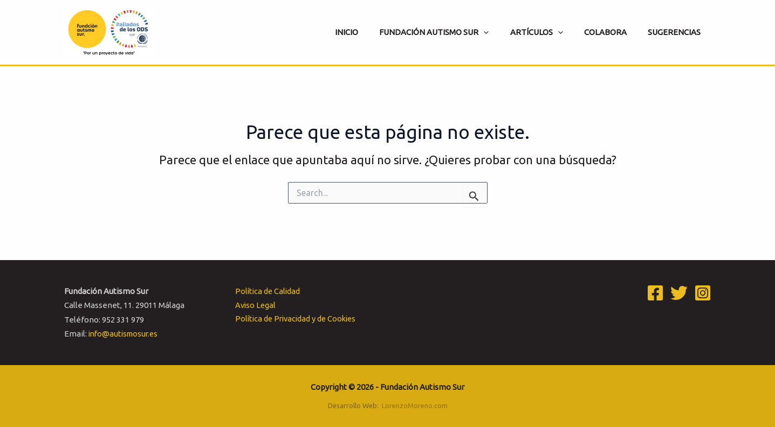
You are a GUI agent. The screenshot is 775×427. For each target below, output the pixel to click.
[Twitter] (679, 293)
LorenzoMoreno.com (415, 405)
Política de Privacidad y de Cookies (295, 319)
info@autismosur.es (125, 333)
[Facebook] (655, 293)
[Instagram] (702, 293)
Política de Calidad (265, 291)
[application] (501, 32)
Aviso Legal (253, 305)
